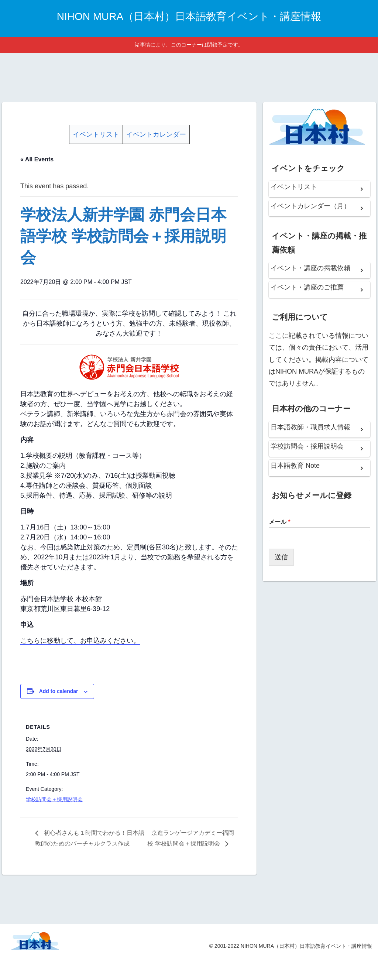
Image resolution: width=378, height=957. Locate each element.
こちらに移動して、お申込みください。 (80, 640)
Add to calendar (58, 691)
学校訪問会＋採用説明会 (54, 799)
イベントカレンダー (156, 134)
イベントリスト (96, 134)
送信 (281, 557)
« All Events (37, 159)
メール (280, 522)
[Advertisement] (189, 76)
